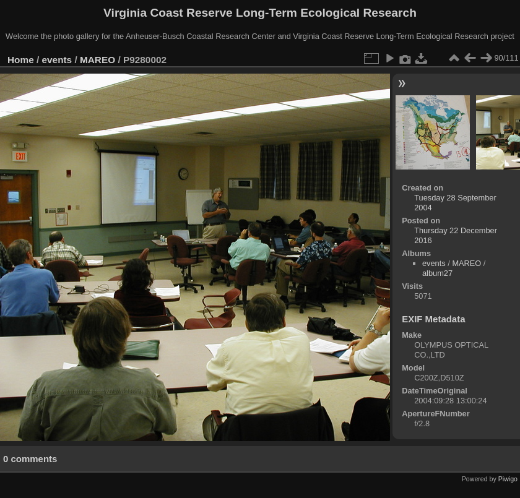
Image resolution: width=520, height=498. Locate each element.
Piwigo (508, 479)
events (57, 59)
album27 (437, 273)
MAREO (97, 59)
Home (20, 59)
